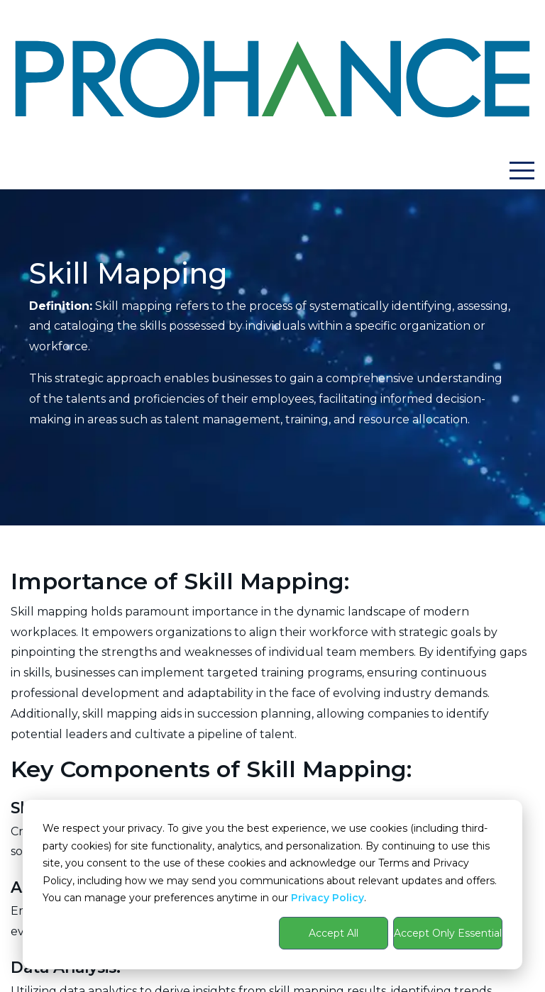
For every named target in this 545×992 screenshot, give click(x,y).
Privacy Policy (327, 897)
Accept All (333, 933)
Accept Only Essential (448, 933)
